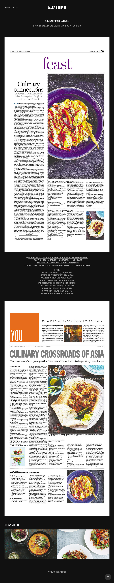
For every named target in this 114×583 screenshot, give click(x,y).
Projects (15, 7)
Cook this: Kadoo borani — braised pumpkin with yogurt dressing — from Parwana (58, 257)
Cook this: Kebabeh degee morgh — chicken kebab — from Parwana (58, 260)
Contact (7, 7)
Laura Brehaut (57, 7)
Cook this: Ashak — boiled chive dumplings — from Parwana (58, 263)
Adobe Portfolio (61, 572)
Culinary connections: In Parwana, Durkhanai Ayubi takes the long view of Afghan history (58, 265)
